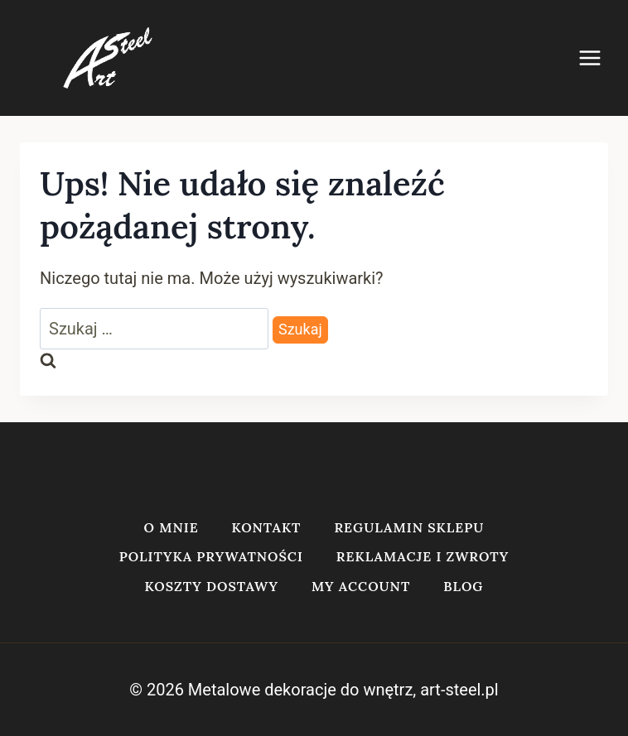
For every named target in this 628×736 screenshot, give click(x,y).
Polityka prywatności (211, 556)
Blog (463, 586)
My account (361, 586)
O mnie (171, 527)
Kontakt (267, 527)
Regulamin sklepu (409, 527)
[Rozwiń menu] (598, 58)
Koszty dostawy (211, 586)
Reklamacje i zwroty (422, 556)
